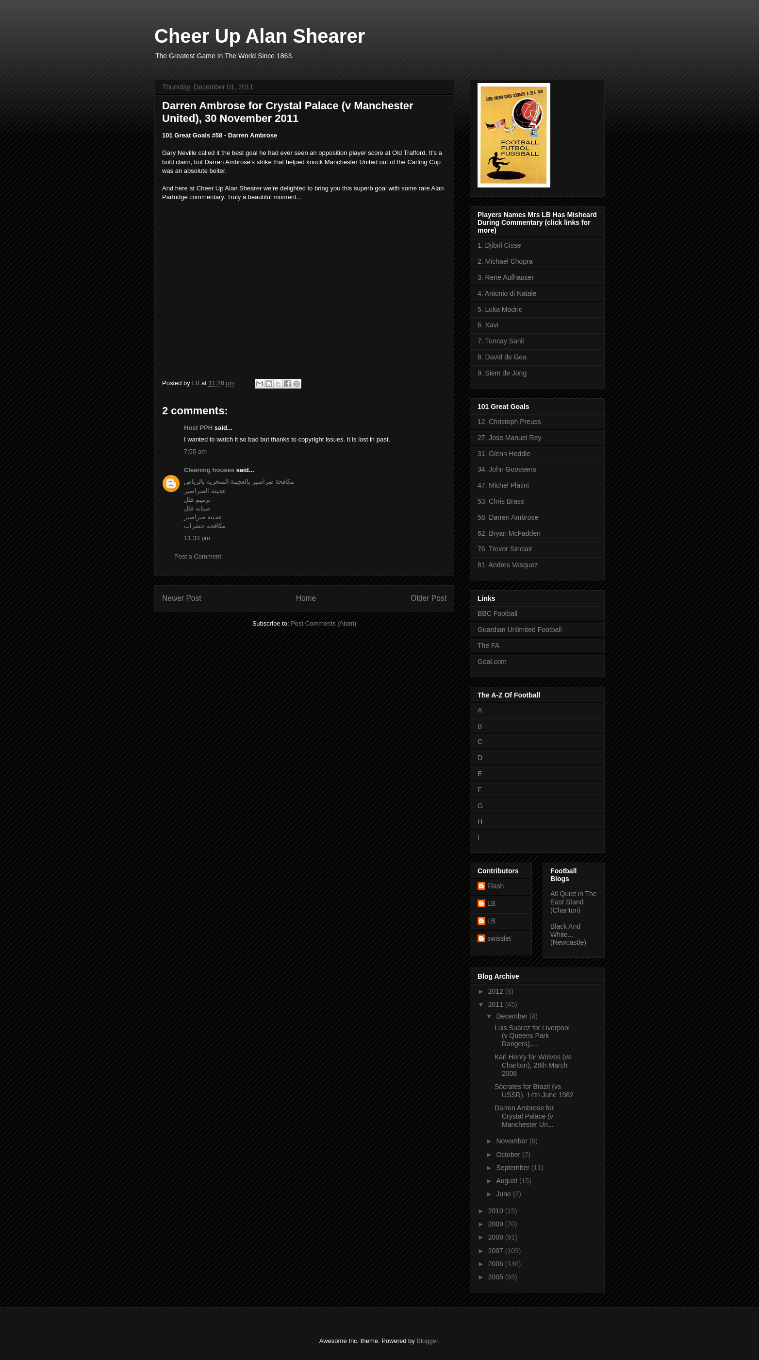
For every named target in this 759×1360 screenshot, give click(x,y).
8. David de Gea (502, 357)
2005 (496, 1277)
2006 (496, 1264)
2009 (496, 1224)
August (507, 1181)
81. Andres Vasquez (508, 565)
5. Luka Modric (500, 309)
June (504, 1194)
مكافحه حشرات (205, 525)
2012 (496, 991)
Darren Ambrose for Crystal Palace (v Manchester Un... (524, 1116)
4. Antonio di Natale (507, 293)
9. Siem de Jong (502, 373)
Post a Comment (197, 556)
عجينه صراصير (203, 517)
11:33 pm (197, 538)
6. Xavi (488, 325)
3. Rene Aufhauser (506, 277)
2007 (496, 1251)
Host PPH (198, 427)
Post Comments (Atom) (323, 623)
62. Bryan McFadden (509, 533)
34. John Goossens (507, 469)
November (512, 1141)
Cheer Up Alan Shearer (259, 36)
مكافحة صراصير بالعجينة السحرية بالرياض (239, 481)
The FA (488, 645)
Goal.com (492, 661)
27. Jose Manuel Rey (510, 438)
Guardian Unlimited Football (520, 629)
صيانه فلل (197, 508)
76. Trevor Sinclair (505, 549)
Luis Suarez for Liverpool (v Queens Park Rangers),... (532, 1036)
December (512, 1016)
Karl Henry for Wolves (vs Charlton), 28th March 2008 (533, 1065)
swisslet (499, 938)
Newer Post (181, 598)
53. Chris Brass (501, 501)
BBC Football (497, 613)
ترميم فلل (197, 499)
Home (306, 598)
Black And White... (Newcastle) (568, 934)
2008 (496, 1237)
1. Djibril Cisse (499, 245)
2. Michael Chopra (505, 261)
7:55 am (195, 451)
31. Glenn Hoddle (504, 454)
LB (491, 903)
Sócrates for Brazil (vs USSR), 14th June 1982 (534, 1091)
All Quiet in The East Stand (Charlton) (573, 902)
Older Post (428, 598)
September (513, 1168)
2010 (496, 1211)
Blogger (427, 1340)
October (509, 1154)
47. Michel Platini (503, 485)
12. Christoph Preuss (509, 421)
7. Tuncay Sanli (501, 341)
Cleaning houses (209, 470)
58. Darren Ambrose (508, 517)
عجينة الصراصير (205, 490)
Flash (495, 886)
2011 (496, 1004)
